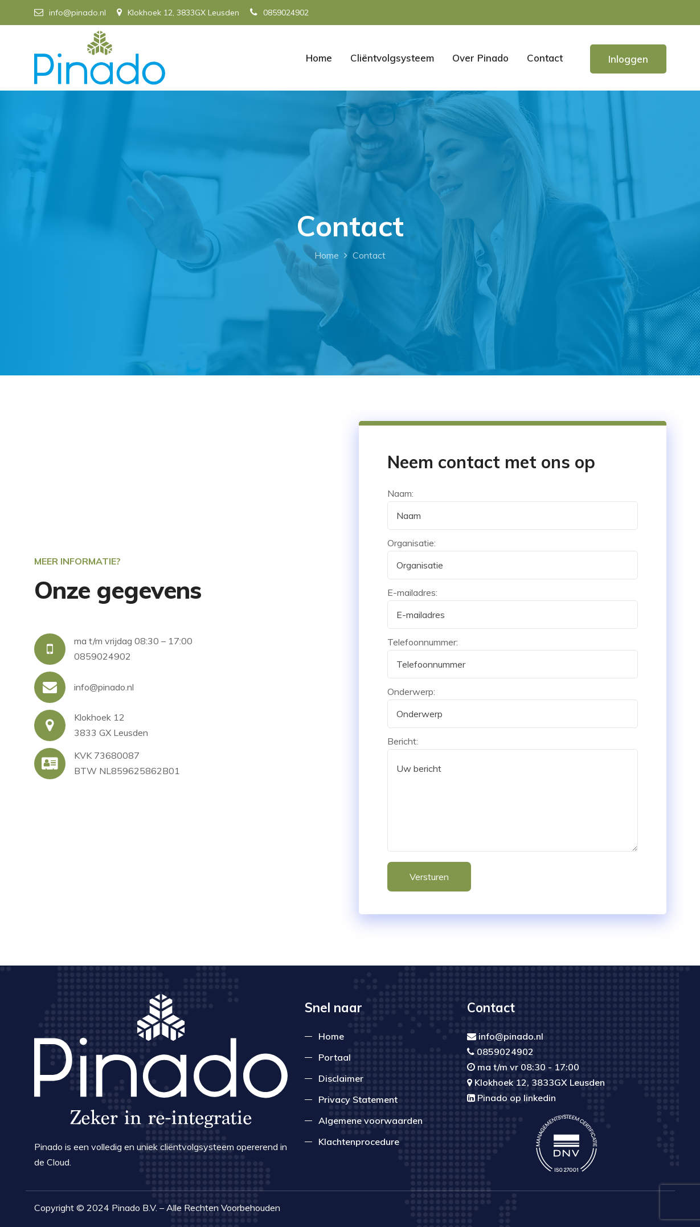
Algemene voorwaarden (370, 1120)
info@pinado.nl (70, 12)
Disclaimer (340, 1078)
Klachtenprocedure (358, 1141)
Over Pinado (480, 58)
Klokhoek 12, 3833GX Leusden (178, 12)
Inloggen (628, 59)
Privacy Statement (358, 1099)
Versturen (429, 876)
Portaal (334, 1057)
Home (319, 58)
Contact (545, 58)
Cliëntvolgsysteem (392, 58)
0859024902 (279, 12)
